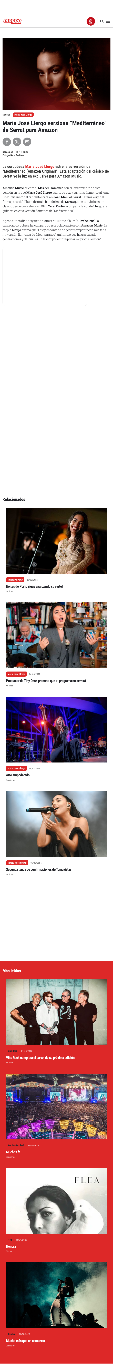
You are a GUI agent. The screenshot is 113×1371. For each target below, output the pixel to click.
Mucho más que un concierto (25, 1237)
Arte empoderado (17, 672)
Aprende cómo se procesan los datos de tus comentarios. (75, 1354)
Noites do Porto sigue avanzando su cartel (34, 483)
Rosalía (11, 1230)
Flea (10, 1136)
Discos (9, 1148)
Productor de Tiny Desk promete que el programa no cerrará (46, 577)
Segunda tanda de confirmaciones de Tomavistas (38, 766)
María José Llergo (23, 114)
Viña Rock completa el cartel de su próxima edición (40, 954)
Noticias (9, 488)
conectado (30, 1349)
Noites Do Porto (15, 476)
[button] (91, 21)
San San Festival (16, 1042)
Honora (11, 1143)
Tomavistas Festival (17, 759)
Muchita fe (13, 1049)
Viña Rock (12, 947)
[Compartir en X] (17, 142)
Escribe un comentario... (20, 1337)
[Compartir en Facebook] (7, 142)
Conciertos (10, 676)
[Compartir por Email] (27, 142)
